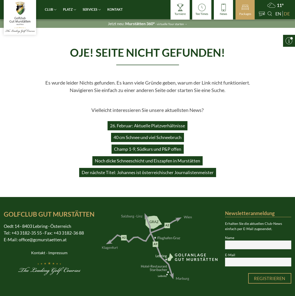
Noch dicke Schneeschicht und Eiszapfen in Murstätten (147, 160)
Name (229, 238)
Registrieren (269, 278)
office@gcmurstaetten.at (43, 239)
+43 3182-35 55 (26, 233)
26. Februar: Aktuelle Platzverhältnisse (147, 125)
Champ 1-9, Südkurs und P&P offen (147, 149)
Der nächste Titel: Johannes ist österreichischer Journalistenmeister (148, 172)
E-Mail (230, 255)
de (287, 13)
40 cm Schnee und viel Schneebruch (147, 137)
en (278, 13)
